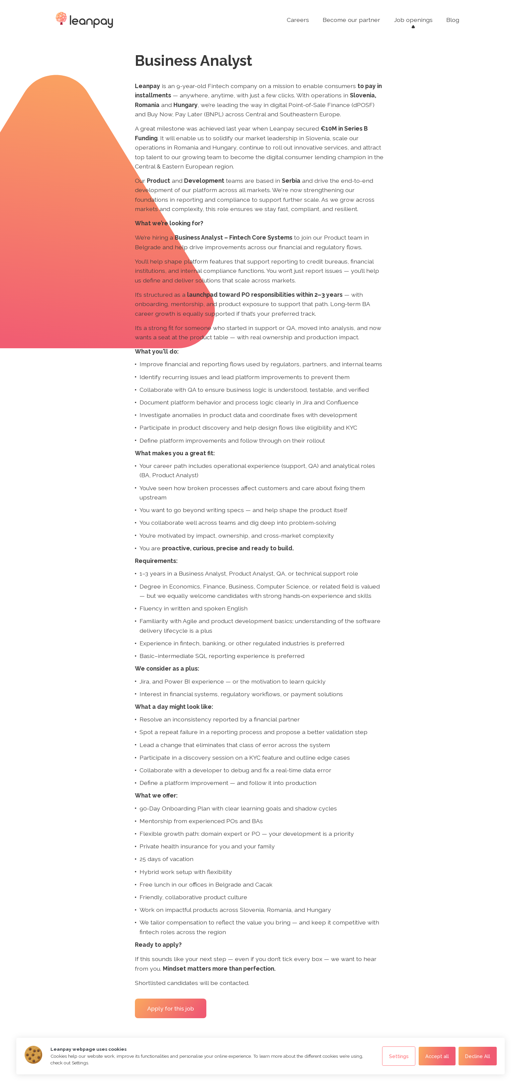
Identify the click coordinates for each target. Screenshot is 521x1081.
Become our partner (351, 19)
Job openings (413, 19)
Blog (452, 19)
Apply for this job (170, 1008)
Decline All (477, 1056)
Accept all (437, 1056)
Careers (298, 19)
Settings (399, 1056)
